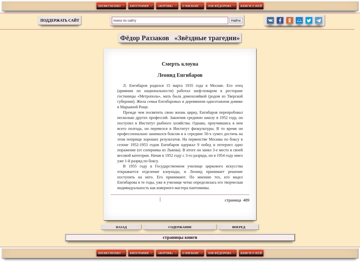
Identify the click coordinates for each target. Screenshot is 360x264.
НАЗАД (121, 227)
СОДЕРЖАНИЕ (180, 227)
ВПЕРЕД (238, 227)
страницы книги (180, 237)
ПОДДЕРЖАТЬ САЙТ (59, 20)
